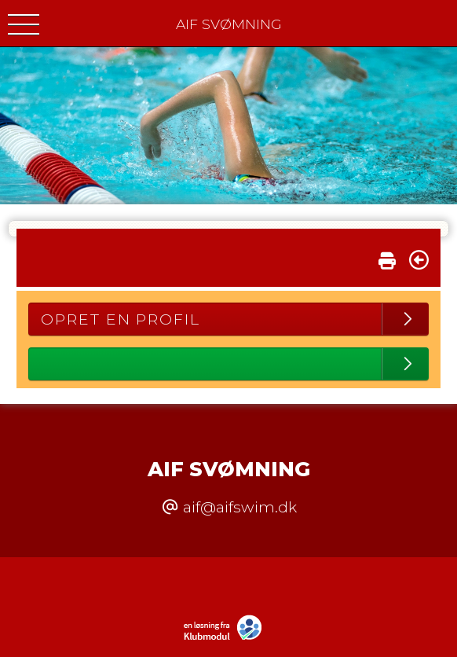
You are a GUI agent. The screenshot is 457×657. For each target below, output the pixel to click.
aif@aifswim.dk (240, 506)
